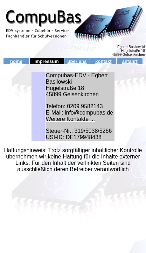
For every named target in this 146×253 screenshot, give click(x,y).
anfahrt (130, 61)
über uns (77, 61)
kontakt (103, 61)
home (16, 61)
